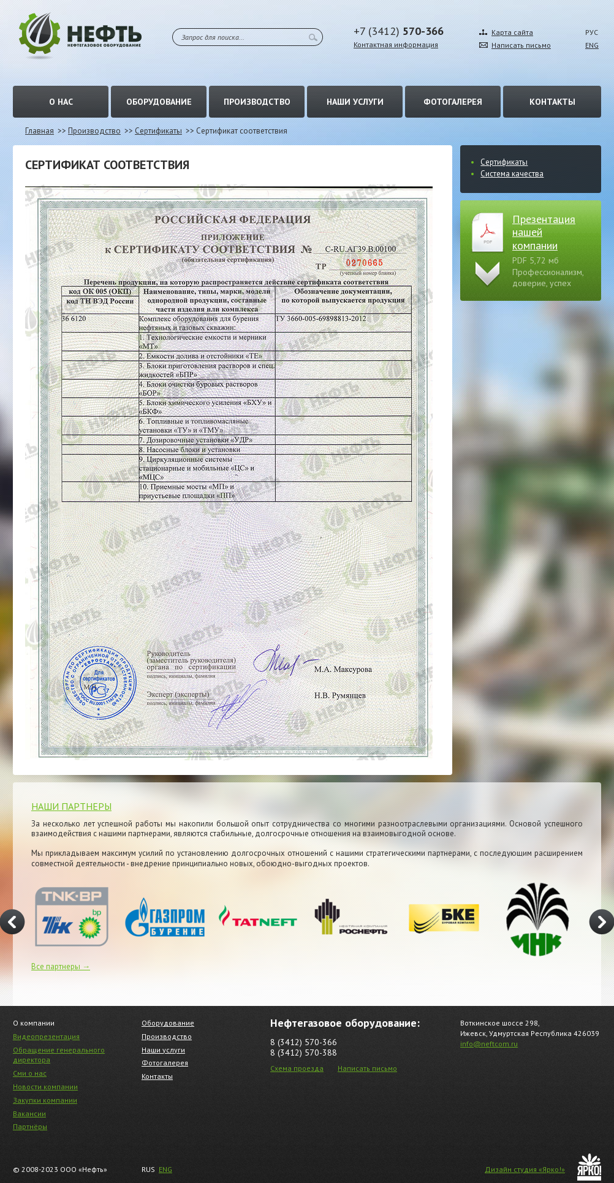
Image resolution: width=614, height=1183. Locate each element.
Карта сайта (512, 32)
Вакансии (29, 1113)
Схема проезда (297, 1068)
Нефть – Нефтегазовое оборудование (80, 35)
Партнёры (30, 1126)
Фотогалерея (452, 101)
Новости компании (45, 1086)
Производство (257, 101)
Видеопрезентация (46, 1036)
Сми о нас (30, 1073)
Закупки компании (45, 1100)
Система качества (512, 173)
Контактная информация (396, 44)
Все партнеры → (60, 966)
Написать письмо (521, 45)
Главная (39, 131)
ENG (592, 45)
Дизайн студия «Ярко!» (525, 1169)
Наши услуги (355, 101)
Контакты (552, 101)
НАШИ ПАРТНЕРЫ (71, 806)
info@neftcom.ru (489, 1043)
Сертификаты (158, 131)
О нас (61, 101)
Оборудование (159, 101)
